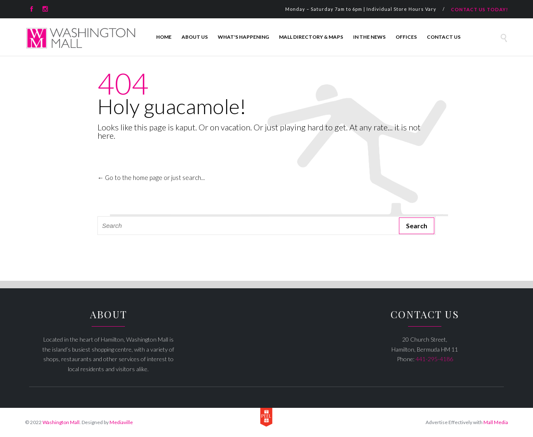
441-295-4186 (434, 358)
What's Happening (243, 37)
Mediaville (121, 422)
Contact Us (444, 37)
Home (164, 37)
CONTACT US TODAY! (479, 9)
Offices (406, 37)
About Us (195, 37)
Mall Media (495, 422)
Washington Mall (61, 422)
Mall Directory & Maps (311, 37)
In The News (369, 37)
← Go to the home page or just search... (151, 177)
